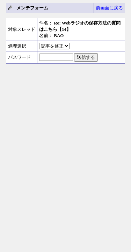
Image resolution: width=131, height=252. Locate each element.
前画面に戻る (109, 7)
